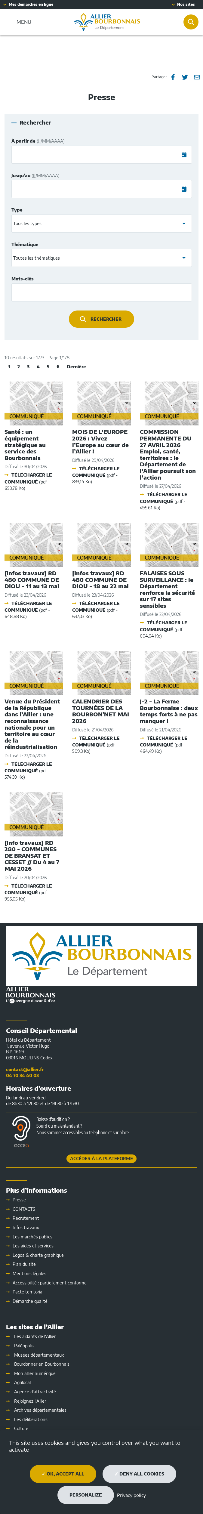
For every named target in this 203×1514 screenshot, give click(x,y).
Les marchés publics (32, 1236)
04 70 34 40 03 (22, 1075)
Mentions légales (29, 1273)
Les (33, 1245)
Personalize (85, 1494)
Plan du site (24, 1264)
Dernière (76, 366)
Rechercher (106, 319)
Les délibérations (31, 1419)
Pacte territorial (28, 1291)
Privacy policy (131, 1495)
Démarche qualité (30, 1301)
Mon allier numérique (35, 1373)
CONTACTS (24, 1209)
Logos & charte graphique (38, 1255)
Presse (19, 1199)
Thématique (24, 244)
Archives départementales (40, 1410)
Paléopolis (24, 1345)
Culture (21, 1428)
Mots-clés (22, 278)
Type (17, 209)
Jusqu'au (35, 175)
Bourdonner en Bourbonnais (41, 1364)
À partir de (38, 141)
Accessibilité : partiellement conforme (50, 1282)
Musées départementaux (39, 1355)
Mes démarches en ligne (31, 4)
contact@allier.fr (25, 1069)
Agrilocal (22, 1382)
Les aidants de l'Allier (35, 1336)
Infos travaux (26, 1227)
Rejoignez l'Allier (30, 1401)
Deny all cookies (139, 1473)
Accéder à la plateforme (101, 1158)
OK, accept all (63, 1473)
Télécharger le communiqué (28, 481)
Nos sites (186, 4)
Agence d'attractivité (35, 1391)
